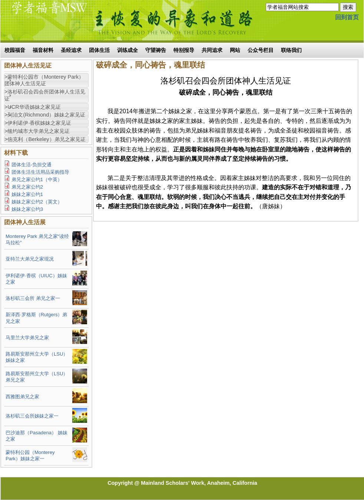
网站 (235, 50)
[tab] (46, 80)
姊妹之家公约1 (27, 194)
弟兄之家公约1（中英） (36, 179)
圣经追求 (71, 50)
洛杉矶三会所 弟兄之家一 (33, 298)
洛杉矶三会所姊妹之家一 (32, 416)
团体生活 (99, 50)
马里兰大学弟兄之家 (27, 337)
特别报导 (183, 50)
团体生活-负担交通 (31, 164)
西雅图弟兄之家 (22, 396)
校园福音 (14, 50)
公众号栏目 (261, 50)
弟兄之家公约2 (27, 187)
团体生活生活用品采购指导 (40, 172)
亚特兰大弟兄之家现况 (30, 259)
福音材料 (43, 50)
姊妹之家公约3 (27, 209)
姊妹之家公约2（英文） (36, 202)
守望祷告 (155, 50)
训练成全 (127, 50)
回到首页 (347, 17)
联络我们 (291, 50)
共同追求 (212, 50)
